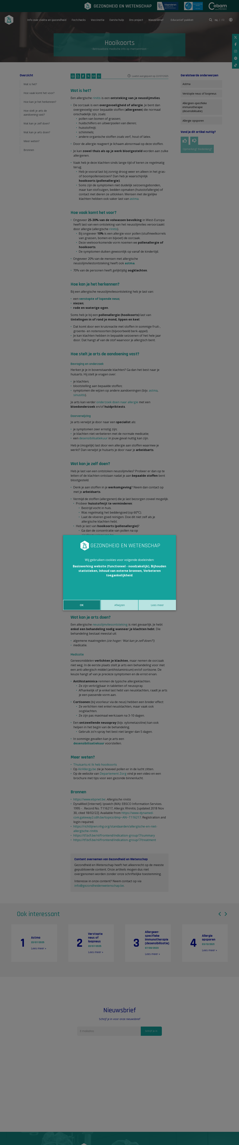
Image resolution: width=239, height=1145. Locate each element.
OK (82, 605)
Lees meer (157, 605)
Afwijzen (119, 605)
